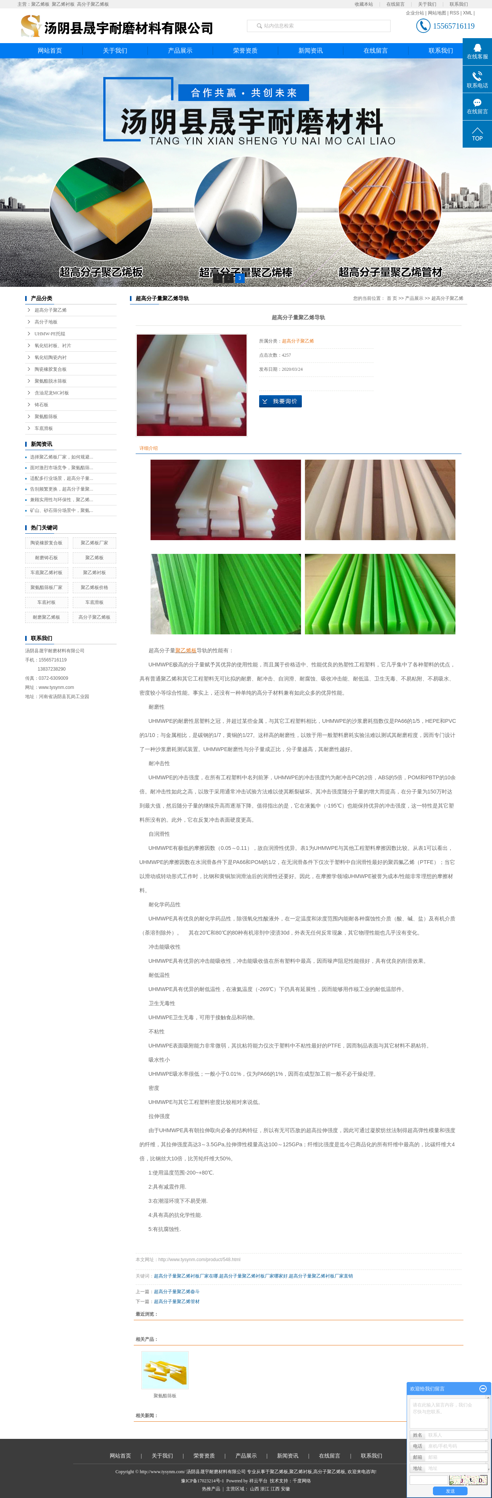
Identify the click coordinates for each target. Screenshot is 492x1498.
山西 (254, 1489)
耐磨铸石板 (46, 557)
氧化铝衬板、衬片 (53, 345)
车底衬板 (46, 602)
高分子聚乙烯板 (93, 4)
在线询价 (280, 401)
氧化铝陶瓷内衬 (51, 357)
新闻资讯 (310, 50)
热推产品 (211, 1489)
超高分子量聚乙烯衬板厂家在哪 (186, 1276)
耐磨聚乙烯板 (46, 617)
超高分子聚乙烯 (51, 310)
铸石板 (41, 404)
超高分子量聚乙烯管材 (177, 1301)
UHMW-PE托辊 (50, 333)
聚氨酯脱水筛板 (51, 381)
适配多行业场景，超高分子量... (61, 478)
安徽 (285, 1489)
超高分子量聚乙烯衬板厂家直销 (321, 1276)
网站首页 (50, 50)
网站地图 (437, 13)
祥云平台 (258, 1481)
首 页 (392, 298)
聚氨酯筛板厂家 (46, 587)
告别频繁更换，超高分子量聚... (61, 489)
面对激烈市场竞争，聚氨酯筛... (61, 467)
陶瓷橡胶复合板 (51, 369)
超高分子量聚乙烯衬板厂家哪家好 (253, 1276)
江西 (275, 1489)
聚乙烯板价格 (94, 587)
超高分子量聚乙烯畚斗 (177, 1291)
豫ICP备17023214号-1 (202, 1481)
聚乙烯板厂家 (94, 542)
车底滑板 (44, 428)
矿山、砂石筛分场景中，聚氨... (61, 510)
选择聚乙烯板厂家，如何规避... (61, 457)
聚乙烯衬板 (63, 4)
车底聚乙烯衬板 (46, 572)
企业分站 (415, 13)
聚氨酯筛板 (46, 416)
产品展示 (180, 50)
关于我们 (427, 4)
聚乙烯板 (40, 4)
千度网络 (302, 1481)
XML (467, 13)
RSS (454, 13)
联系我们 (459, 4)
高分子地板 (46, 322)
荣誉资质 (245, 50)
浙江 (264, 1489)
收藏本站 (364, 4)
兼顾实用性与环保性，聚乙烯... (61, 499)
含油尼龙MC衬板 (52, 393)
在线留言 (395, 4)
